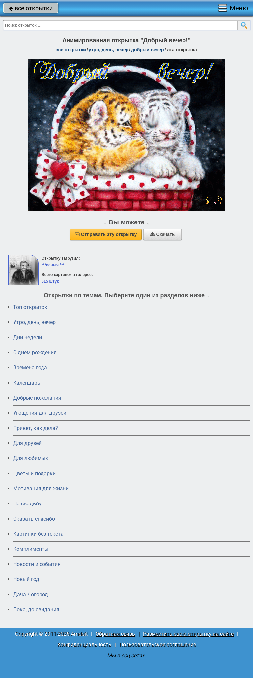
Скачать (162, 234)
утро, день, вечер (109, 49)
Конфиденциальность (84, 645)
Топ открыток (30, 307)
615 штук (50, 281)
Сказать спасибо (34, 519)
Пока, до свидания (36, 609)
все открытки (31, 8)
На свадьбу (27, 504)
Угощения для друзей (39, 413)
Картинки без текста (38, 534)
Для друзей (27, 443)
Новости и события (37, 564)
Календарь (26, 383)
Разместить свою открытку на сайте (188, 634)
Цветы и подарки (34, 473)
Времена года (30, 367)
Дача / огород (30, 594)
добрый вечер (147, 49)
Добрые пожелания (37, 398)
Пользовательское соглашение (157, 645)
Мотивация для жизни (41, 488)
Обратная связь (115, 634)
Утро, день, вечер (34, 322)
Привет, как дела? (35, 428)
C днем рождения (35, 352)
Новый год (26, 579)
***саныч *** (53, 265)
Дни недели (27, 337)
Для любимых (30, 458)
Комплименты (30, 549)
